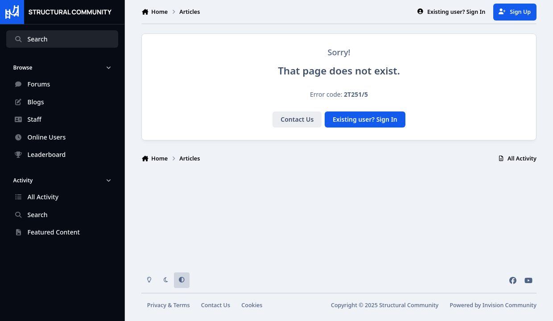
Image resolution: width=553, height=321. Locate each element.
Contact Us (297, 119)
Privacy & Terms (168, 305)
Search (30, 39)
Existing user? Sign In (365, 119)
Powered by (493, 305)
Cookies (251, 305)
